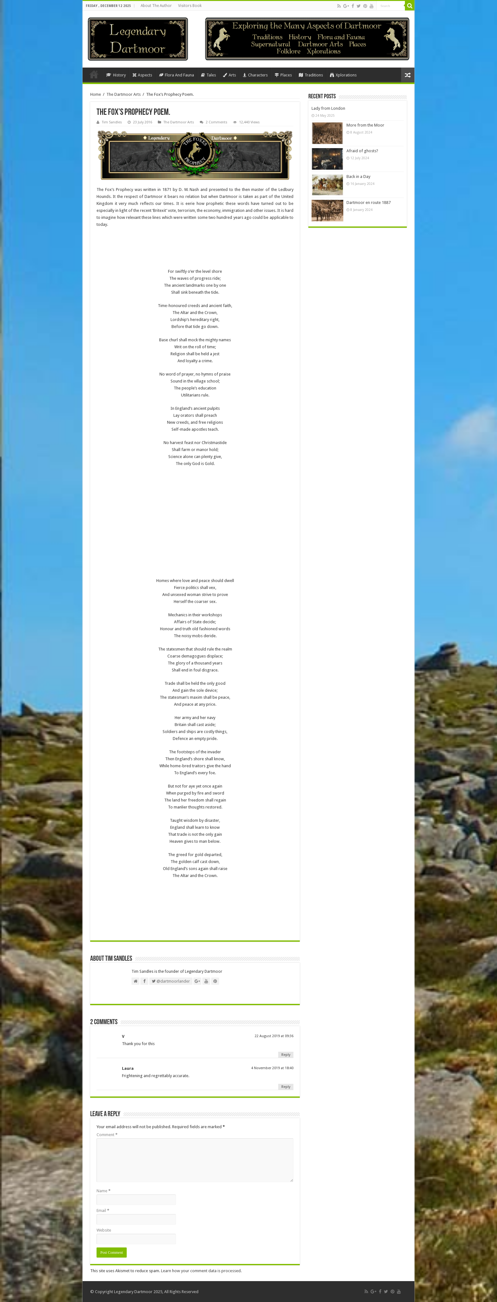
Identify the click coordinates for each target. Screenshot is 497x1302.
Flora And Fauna (176, 75)
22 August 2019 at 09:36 (274, 1036)
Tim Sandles (112, 122)
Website (104, 1230)
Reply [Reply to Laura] (285, 1087)
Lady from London (328, 108)
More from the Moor (365, 125)
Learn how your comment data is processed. (201, 1270)
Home (94, 74)
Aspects (142, 75)
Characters (255, 75)
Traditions (311, 75)
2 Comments (216, 122)
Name (104, 1190)
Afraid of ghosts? (362, 150)
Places (283, 75)
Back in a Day (358, 176)
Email (103, 1210)
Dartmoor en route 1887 (368, 202)
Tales (208, 75)
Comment (107, 1134)
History (116, 75)
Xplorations (343, 75)
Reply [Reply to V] (285, 1055)
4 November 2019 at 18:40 (272, 1068)
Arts (229, 75)
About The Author (156, 5)
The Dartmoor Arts (123, 94)
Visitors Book (190, 5)
